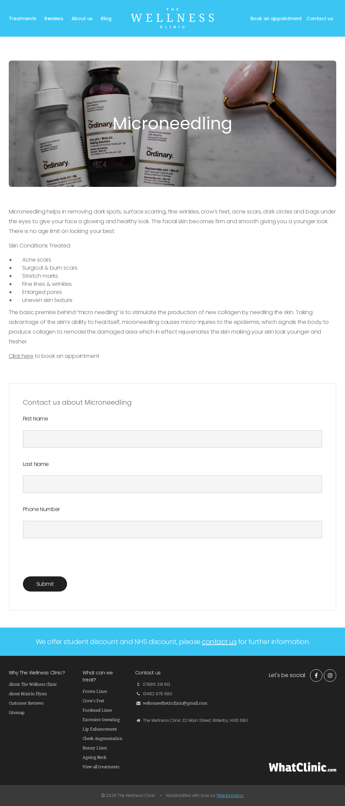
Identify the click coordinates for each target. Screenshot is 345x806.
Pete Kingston (230, 795)
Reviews (53, 18)
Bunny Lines (95, 748)
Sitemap (17, 712)
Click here (21, 356)
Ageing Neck (94, 757)
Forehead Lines (97, 710)
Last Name (36, 464)
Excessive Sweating (101, 719)
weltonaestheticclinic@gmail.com (175, 703)
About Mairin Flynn (28, 694)
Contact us (320, 18)
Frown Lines (95, 691)
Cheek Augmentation (102, 738)
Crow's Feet (93, 701)
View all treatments (101, 767)
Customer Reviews (26, 703)
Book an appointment (276, 18)
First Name (35, 419)
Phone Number (41, 509)
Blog (106, 18)
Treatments (23, 18)
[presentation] (74, 563)
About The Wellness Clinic (33, 684)
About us (82, 18)
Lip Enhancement (100, 729)
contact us (219, 641)
